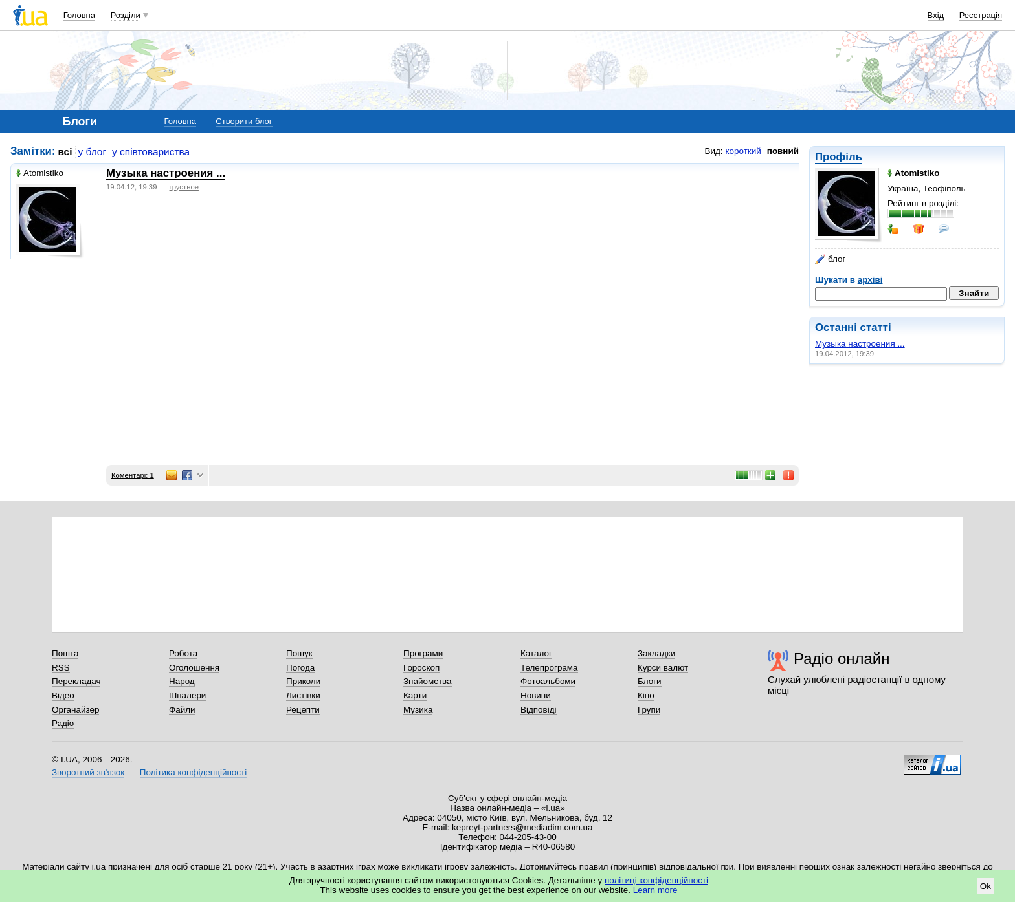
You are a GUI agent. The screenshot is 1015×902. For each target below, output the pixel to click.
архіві (870, 280)
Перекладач (76, 681)
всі (65, 151)
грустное (184, 187)
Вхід (936, 15)
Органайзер (75, 709)
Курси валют (663, 667)
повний (783, 151)
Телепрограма (549, 667)
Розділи (125, 15)
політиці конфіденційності (656, 880)
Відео (63, 695)
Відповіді (538, 709)
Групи (649, 709)
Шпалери (187, 695)
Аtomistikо (39, 173)
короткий (743, 151)
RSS (61, 667)
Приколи (303, 681)
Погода (300, 667)
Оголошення (194, 667)
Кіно (646, 695)
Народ (182, 681)
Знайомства (427, 681)
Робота (183, 653)
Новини (535, 695)
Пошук (299, 653)
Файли (182, 709)
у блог (92, 151)
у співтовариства (151, 151)
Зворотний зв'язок (88, 772)
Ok (985, 886)
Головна (79, 15)
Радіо (63, 723)
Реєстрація (980, 15)
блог (830, 259)
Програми (423, 653)
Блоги (650, 681)
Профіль (838, 157)
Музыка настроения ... (860, 344)
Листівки (303, 695)
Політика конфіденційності (193, 772)
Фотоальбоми (547, 681)
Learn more (655, 890)
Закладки (656, 653)
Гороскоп (421, 667)
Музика (417, 709)
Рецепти (303, 709)
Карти (415, 695)
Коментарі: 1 (132, 475)
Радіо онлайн (842, 658)
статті (875, 327)
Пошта (65, 653)
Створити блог (244, 121)
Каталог (536, 653)
